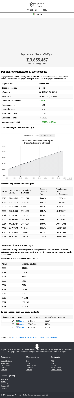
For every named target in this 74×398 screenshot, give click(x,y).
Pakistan (29, 370)
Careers (3, 388)
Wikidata (54, 337)
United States (31, 365)
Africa (53, 361)
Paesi (44, 10)
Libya (20, 321)
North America (56, 368)
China (28, 361)
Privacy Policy (6, 384)
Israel (20, 327)
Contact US (5, 386)
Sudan (20, 324)
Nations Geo (39, 337)
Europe (53, 365)
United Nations (18, 337)
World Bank (29, 337)
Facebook (4, 379)
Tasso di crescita (48, 135)
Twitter (3, 382)
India (28, 363)
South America (56, 370)
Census (48, 337)
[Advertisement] (37, 37)
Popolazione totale (31, 135)
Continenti (32, 10)
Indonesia (29, 368)
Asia (52, 363)
